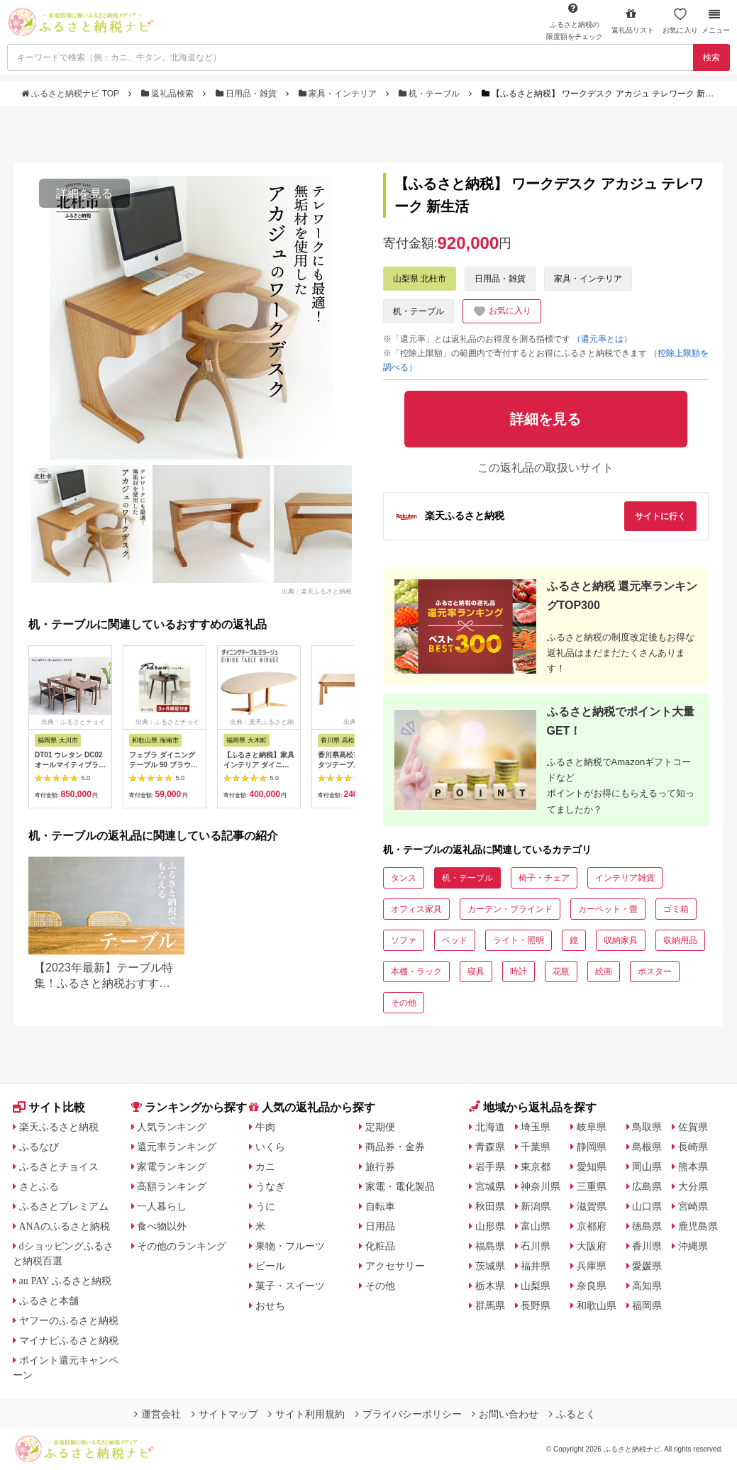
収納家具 (621, 940)
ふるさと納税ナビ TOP (71, 94)
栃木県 (490, 1286)
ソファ (403, 940)
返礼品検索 (168, 94)
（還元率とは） (602, 339)
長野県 (535, 1305)
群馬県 (490, 1305)
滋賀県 (591, 1206)
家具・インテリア (339, 94)
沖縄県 (693, 1246)
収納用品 (680, 940)
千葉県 (535, 1147)
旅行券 (380, 1166)
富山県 (535, 1226)
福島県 (490, 1246)
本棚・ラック (416, 971)
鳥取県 (647, 1127)
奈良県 (591, 1286)
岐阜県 (591, 1127)
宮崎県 (693, 1206)
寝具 (475, 971)
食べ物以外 (162, 1226)
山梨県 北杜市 (419, 279)
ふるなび (39, 1147)
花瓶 (561, 971)
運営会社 (157, 1414)
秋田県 (490, 1206)
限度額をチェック (574, 21)
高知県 (647, 1286)
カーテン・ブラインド (510, 909)
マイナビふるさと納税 (68, 1340)
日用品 (380, 1226)
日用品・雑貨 (247, 94)
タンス (403, 878)
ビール (270, 1266)
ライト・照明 (518, 940)
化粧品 (380, 1246)
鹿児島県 (698, 1226)
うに (265, 1206)
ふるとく (572, 1414)
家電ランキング (171, 1166)
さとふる (39, 1186)
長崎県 (693, 1147)
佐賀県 (693, 1127)
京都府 (591, 1226)
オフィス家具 (416, 909)
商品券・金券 (395, 1147)
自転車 (380, 1206)
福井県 (535, 1266)
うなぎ (270, 1186)
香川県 (647, 1246)
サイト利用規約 (306, 1414)
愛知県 (591, 1166)
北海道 (490, 1127)
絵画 (603, 971)
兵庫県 (591, 1266)
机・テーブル (430, 94)
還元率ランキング (176, 1147)
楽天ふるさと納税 (59, 1127)
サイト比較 (49, 1107)
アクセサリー (395, 1266)
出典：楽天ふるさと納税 (317, 590)
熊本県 (693, 1166)
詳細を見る (84, 193)
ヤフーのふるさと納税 (68, 1320)
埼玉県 (535, 1127)
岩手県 (490, 1166)
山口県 (647, 1206)
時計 (518, 971)
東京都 (535, 1166)
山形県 (490, 1226)
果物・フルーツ (290, 1246)
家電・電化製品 (400, 1186)
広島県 (647, 1186)
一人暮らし (162, 1206)
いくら (270, 1147)
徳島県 (647, 1226)
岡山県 (647, 1166)
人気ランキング (171, 1127)
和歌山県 (596, 1305)
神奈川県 (540, 1186)
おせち (270, 1305)
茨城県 (490, 1266)
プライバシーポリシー (408, 1414)
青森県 (490, 1147)
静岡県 (591, 1147)
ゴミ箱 (676, 909)
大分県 (693, 1186)
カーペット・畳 (608, 909)
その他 (403, 1003)
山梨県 (535, 1286)
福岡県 (647, 1305)
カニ (265, 1166)
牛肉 (265, 1127)
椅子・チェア (544, 878)
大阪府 (591, 1246)
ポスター (655, 971)
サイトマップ (225, 1414)
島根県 (647, 1147)
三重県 (591, 1186)
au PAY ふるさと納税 (65, 1281)
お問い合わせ (505, 1414)
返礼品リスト (632, 21)
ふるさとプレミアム (64, 1206)
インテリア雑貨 (625, 878)
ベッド (454, 940)
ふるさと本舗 (49, 1300)
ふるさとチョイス (59, 1166)
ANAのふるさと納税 (64, 1226)
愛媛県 (647, 1266)
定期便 (380, 1127)
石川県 (535, 1246)
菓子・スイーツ (290, 1286)
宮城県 (490, 1186)
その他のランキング (181, 1246)
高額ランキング (171, 1186)
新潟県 (535, 1206)
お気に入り (680, 21)
